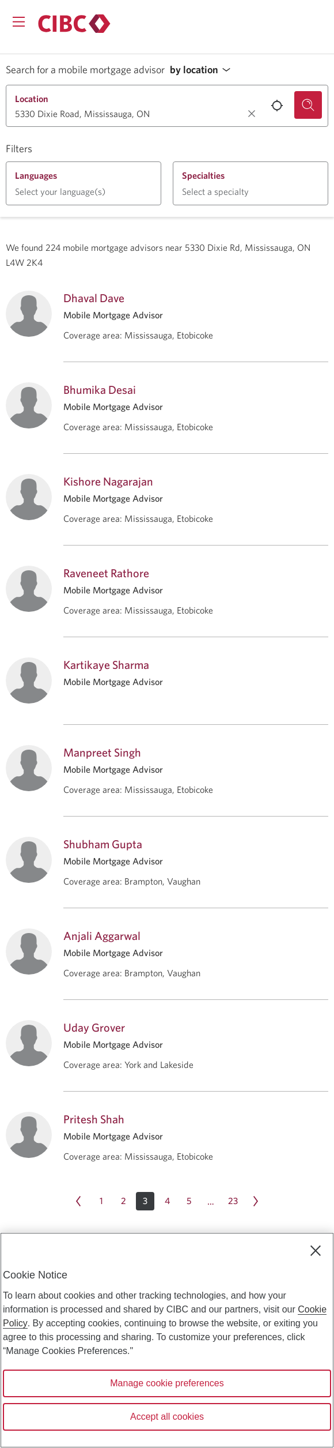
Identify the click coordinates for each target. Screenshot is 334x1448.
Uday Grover (94, 1027)
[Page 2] (123, 1201)
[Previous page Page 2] (78, 1201)
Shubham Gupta (102, 844)
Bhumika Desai (99, 389)
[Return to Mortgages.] (74, 23)
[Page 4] (167, 1201)
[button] (203, 70)
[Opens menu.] (19, 22)
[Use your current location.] (277, 105)
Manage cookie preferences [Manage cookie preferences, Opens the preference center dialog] (166, 1383)
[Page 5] (189, 1201)
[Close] (315, 1251)
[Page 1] (101, 1201)
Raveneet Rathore (106, 573)
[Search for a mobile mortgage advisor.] (308, 105)
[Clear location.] (252, 114)
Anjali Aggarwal (102, 935)
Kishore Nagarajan (108, 481)
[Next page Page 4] (255, 1201)
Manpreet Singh (102, 752)
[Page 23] (232, 1201)
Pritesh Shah (93, 1119)
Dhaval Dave (93, 298)
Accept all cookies (167, 1416)
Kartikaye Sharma (106, 664)
